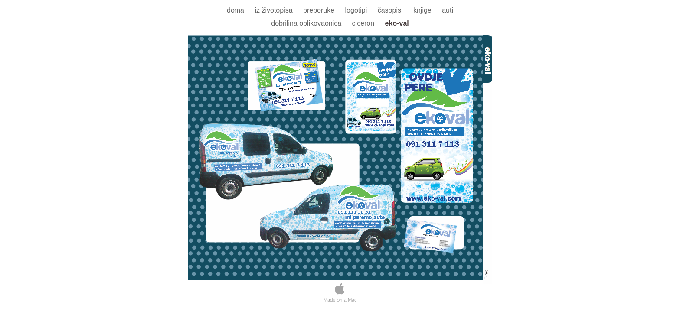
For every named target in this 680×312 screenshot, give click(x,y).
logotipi (357, 10)
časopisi (391, 10)
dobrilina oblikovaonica (307, 23)
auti (447, 10)
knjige (423, 10)
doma (236, 10)
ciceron (364, 23)
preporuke (320, 10)
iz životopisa (274, 10)
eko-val (397, 23)
